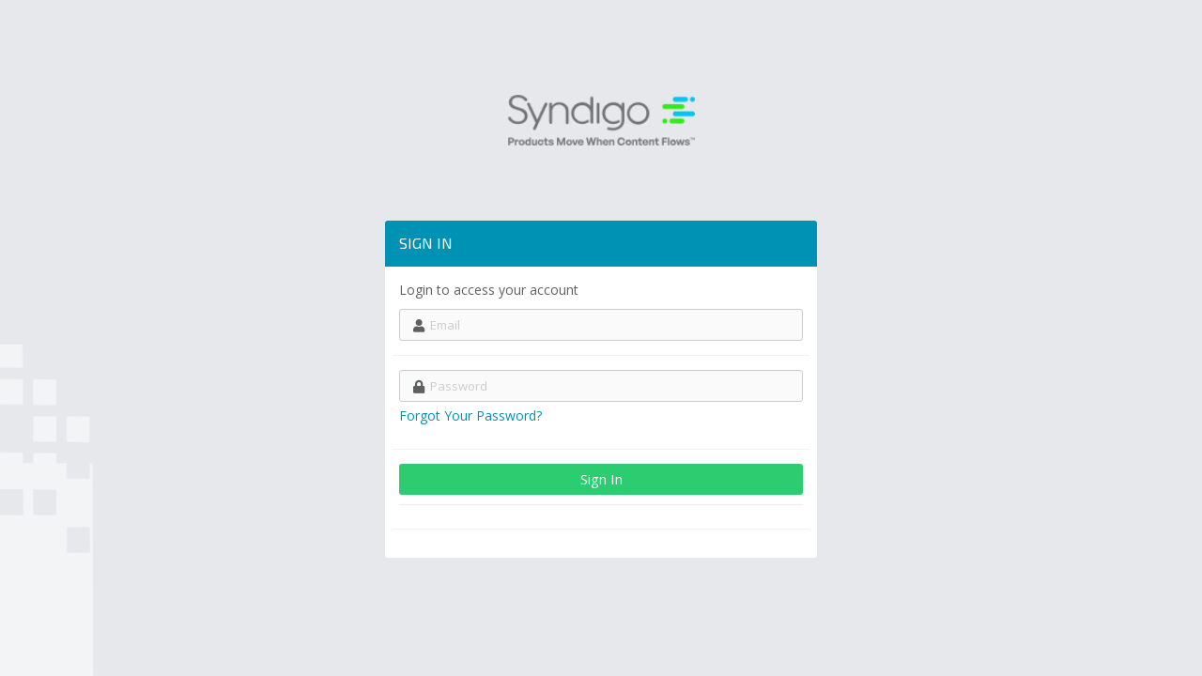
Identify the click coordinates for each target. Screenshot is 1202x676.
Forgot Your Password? (470, 415)
